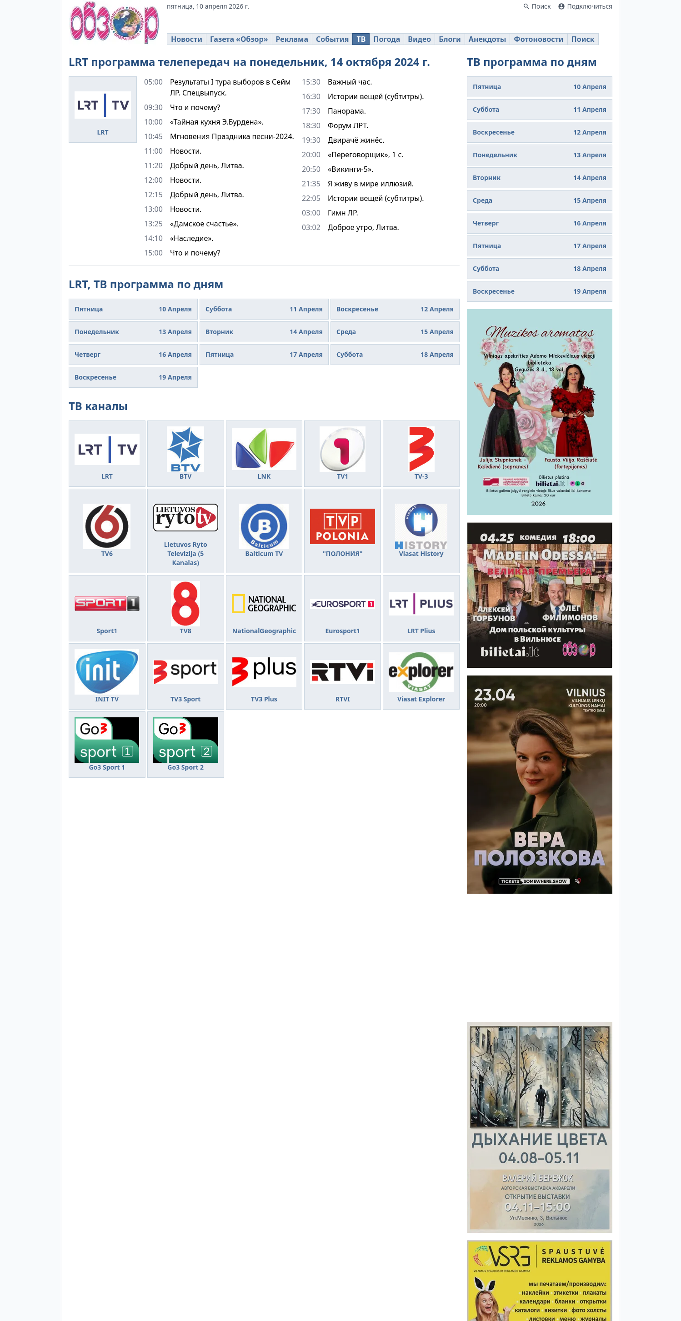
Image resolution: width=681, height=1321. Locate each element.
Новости (186, 39)
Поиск (583, 39)
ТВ (361, 39)
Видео (419, 39)
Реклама (292, 39)
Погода (386, 39)
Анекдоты (487, 39)
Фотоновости (538, 39)
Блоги (450, 39)
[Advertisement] (539, 958)
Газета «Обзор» (239, 39)
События (332, 39)
